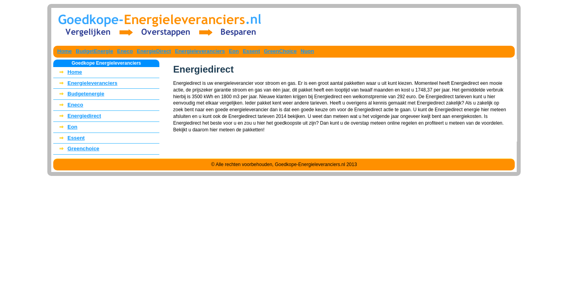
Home (64, 51)
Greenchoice (77, 149)
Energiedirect (78, 116)
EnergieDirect (154, 51)
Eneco (125, 51)
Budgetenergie (79, 94)
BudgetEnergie (94, 51)
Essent (251, 51)
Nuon (307, 51)
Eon (234, 51)
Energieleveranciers (200, 51)
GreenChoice (280, 51)
